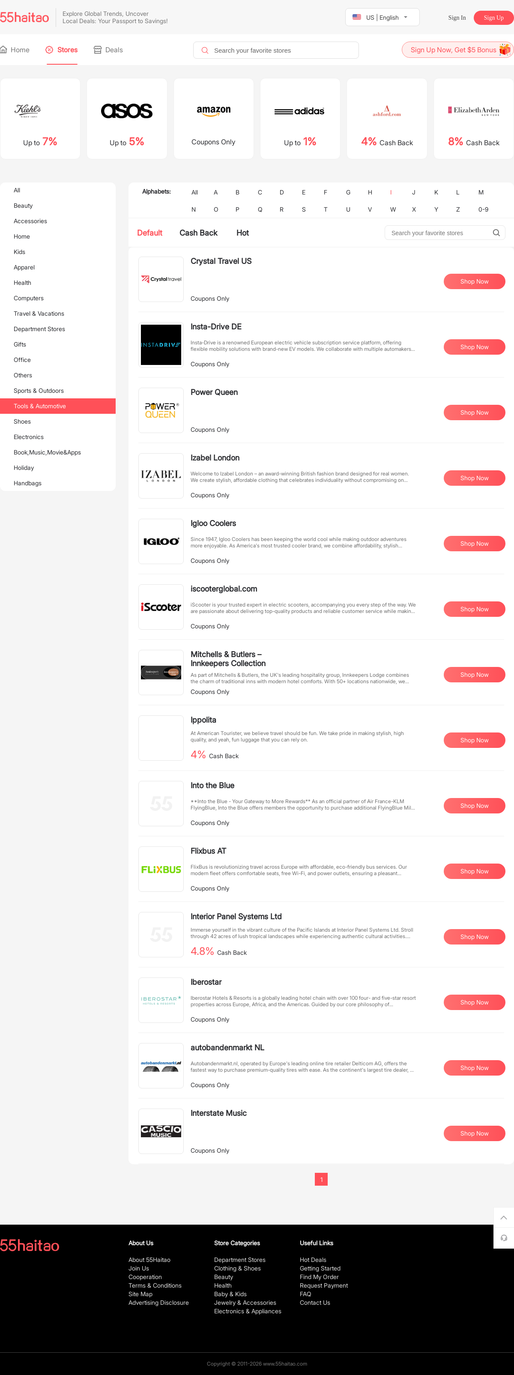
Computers (29, 298)
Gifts (20, 344)
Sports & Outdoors (39, 390)
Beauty (23, 205)
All (17, 190)
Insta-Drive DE (216, 326)
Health (22, 282)
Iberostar (206, 981)
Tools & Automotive (40, 406)
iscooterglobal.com (224, 588)
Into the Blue (212, 785)
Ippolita (203, 719)
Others (23, 375)
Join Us (138, 1268)
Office (22, 359)
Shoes (22, 421)
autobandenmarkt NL (227, 1047)
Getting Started (320, 1268)
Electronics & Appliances (247, 1311)
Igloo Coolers (213, 523)
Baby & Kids (230, 1293)
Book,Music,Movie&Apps (47, 452)
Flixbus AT (208, 850)
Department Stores (39, 328)
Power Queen (214, 392)
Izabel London (215, 457)
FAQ (305, 1293)
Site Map (140, 1293)
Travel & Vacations (39, 313)
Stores (62, 49)
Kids (19, 251)
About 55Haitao (149, 1259)
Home (15, 49)
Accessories (30, 220)
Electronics (29, 436)
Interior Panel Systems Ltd (236, 916)
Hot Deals (313, 1259)
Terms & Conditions (155, 1285)
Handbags (28, 483)
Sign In (457, 18)
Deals (109, 49)
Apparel (24, 267)
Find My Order (319, 1276)
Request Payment (324, 1285)
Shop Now (474, 281)
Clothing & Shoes (237, 1268)
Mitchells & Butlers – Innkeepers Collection (228, 659)
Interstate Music (219, 1113)
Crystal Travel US (221, 261)
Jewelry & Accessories (245, 1302)
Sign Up (494, 18)
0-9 (483, 209)
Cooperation (145, 1276)
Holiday (24, 467)
